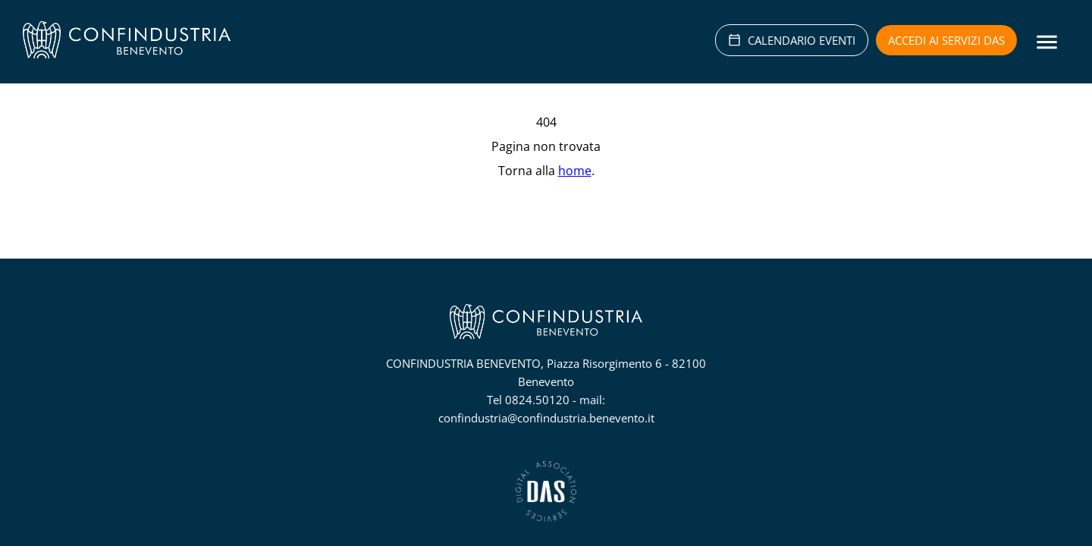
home (575, 170)
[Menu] (1047, 42)
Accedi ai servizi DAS (946, 40)
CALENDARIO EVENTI (791, 40)
